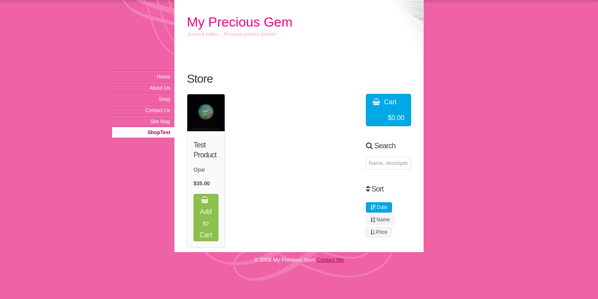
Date (378, 207)
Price (378, 232)
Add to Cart (206, 217)
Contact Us (157, 110)
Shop (164, 99)
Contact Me (329, 260)
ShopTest (159, 132)
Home (163, 77)
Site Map (160, 122)
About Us (160, 88)
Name (380, 220)
